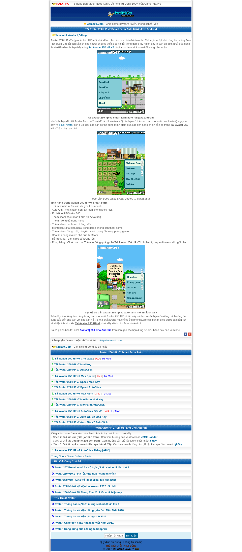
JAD (97, 358)
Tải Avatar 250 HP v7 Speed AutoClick (77, 387)
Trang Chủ (57, 456)
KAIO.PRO (62, 3)
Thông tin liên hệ (132, 542)
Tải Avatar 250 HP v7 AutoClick (73, 369)
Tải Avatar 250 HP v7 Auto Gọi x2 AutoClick (81, 422)
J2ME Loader (149, 437)
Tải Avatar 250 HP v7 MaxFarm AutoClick (79, 404)
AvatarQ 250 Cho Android (95, 330)
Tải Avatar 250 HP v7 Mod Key (72, 364)
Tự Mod (106, 358)
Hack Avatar (66, 124)
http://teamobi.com (111, 340)
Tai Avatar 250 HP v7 (101, 47)
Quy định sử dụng (110, 542)
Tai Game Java (122, 548)
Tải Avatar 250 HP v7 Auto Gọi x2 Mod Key (80, 416)
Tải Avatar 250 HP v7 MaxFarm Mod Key (78, 399)
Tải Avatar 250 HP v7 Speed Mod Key (77, 381)
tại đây (152, 440)
